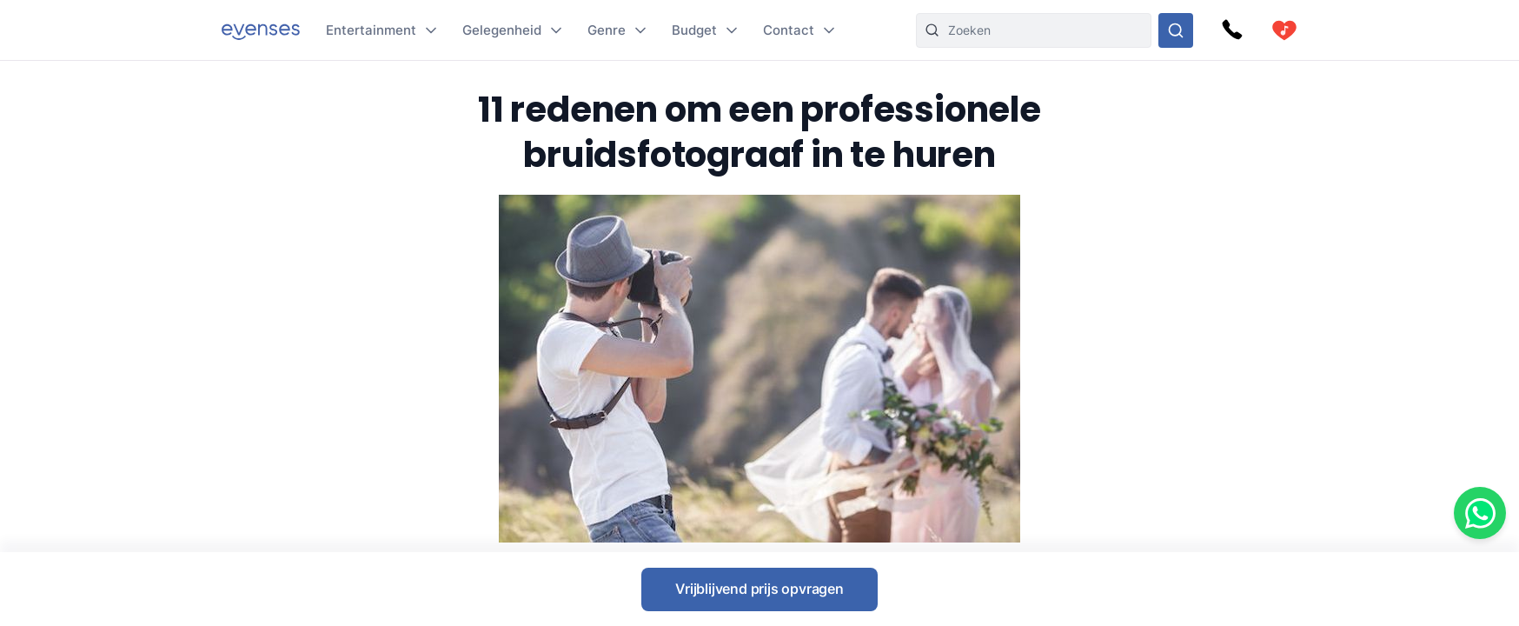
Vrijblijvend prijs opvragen (759, 588)
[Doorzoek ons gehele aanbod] (1175, 30)
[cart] (1284, 30)
